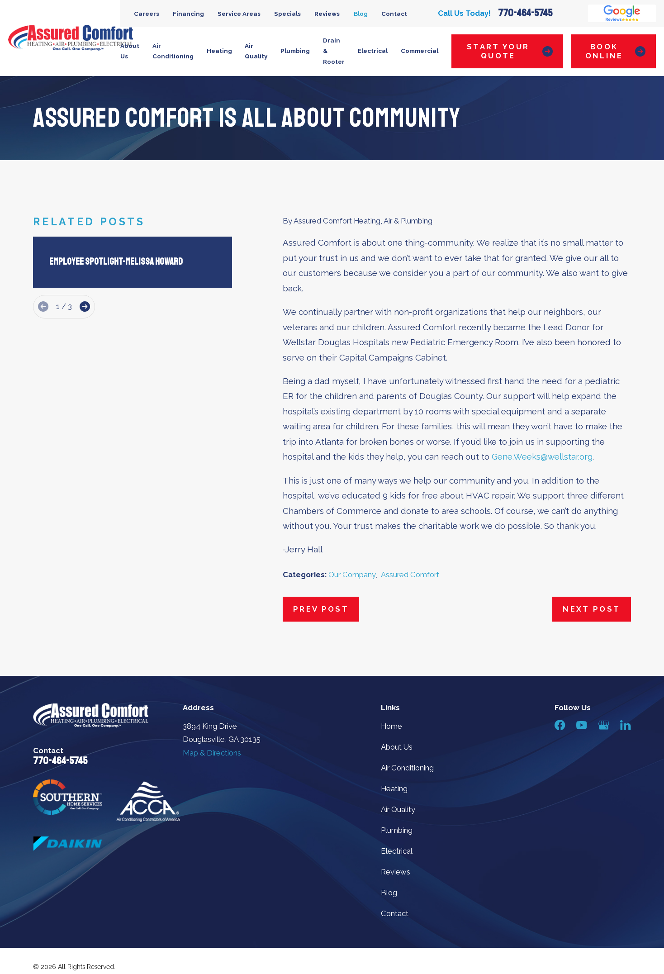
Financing (188, 13)
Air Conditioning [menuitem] (173, 51)
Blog (361, 13)
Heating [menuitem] (219, 50)
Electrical (397, 850)
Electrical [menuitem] (373, 50)
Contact (394, 13)
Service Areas (239, 13)
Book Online (615, 51)
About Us (397, 746)
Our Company (351, 574)
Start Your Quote (510, 51)
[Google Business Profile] (603, 725)
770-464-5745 (525, 13)
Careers (146, 13)
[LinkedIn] (625, 725)
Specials (287, 13)
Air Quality (398, 809)
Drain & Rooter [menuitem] (334, 51)
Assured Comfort (410, 574)
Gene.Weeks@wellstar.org (542, 456)
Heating (394, 788)
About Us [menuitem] (129, 51)
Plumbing (397, 830)
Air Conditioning (407, 767)
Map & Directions (212, 752)
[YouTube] (581, 725)
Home (391, 726)
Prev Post (321, 608)
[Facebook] (560, 725)
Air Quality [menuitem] (256, 51)
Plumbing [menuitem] (295, 50)
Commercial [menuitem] (419, 50)
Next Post (591, 608)
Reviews (327, 13)
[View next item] (85, 306)
